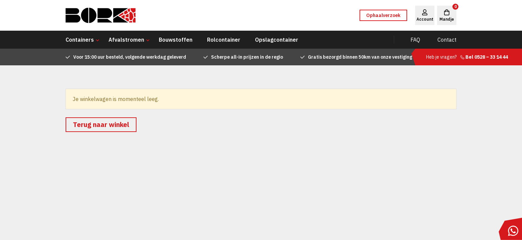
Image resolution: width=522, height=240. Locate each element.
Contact (446, 39)
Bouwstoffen (175, 39)
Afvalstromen (126, 39)
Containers (80, 39)
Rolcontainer (223, 39)
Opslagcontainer (276, 39)
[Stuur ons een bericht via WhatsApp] (510, 229)
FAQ (415, 39)
